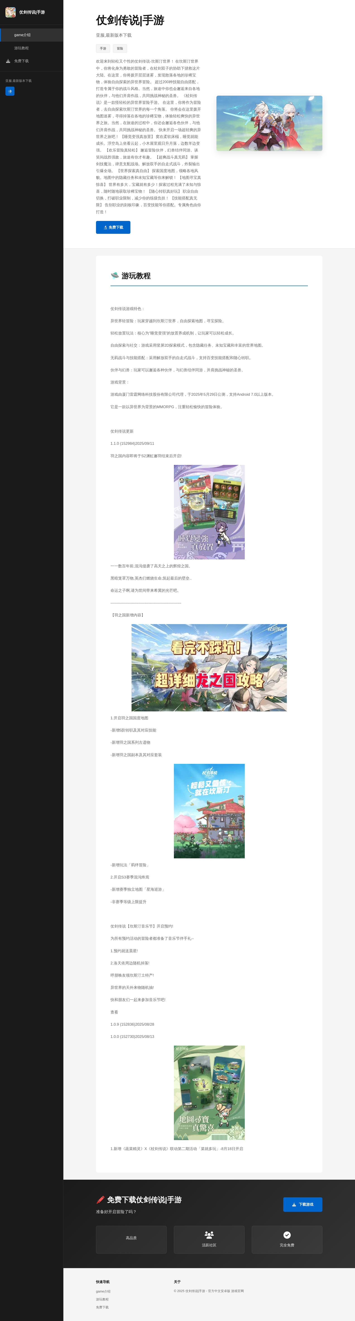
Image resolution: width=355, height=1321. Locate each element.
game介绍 (103, 1291)
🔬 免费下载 (113, 227)
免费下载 (102, 1307)
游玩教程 (102, 1299)
